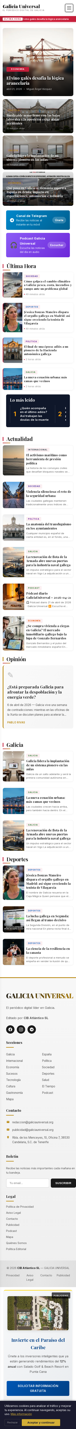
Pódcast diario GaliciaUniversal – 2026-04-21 (48, 595)
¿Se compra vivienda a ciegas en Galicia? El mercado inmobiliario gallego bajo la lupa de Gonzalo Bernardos (47, 632)
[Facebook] (10, 1029)
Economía (17, 69)
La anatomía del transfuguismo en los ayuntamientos (48, 526)
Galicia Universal (21, 6)
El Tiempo (48, 1086)
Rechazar (12, 1422)
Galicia (13, 150)
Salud (45, 1080)
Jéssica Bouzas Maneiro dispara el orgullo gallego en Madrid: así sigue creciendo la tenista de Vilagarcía (47, 317)
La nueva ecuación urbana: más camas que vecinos (45, 379)
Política (14, 110)
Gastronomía (14, 1093)
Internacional (38, 450)
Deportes (32, 307)
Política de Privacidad (20, 1206)
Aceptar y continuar (41, 1422)
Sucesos (12, 1073)
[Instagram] (21, 1029)
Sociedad (32, 276)
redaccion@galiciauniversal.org (32, 1122)
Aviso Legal (13, 1212)
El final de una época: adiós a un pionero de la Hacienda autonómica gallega (46, 350)
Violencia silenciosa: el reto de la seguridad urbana (48, 494)
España (47, 1054)
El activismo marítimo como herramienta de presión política (46, 459)
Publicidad (12, 1224)
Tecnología (13, 1080)
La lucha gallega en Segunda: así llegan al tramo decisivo (47, 918)
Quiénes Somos (16, 1243)
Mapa (10, 1099)
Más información (21, 1414)
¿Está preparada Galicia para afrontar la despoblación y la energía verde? (35, 692)
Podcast (34, 588)
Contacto (12, 1218)
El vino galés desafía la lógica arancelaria (45, 19)
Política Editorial (16, 1249)
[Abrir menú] (69, 8)
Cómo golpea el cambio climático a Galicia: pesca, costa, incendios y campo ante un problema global (48, 285)
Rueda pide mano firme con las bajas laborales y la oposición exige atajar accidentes (33, 119)
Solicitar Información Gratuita (38, 1388)
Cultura (10, 1086)
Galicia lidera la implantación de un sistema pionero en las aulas (32, 158)
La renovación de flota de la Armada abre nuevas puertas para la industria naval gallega (48, 561)
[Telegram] (31, 1029)
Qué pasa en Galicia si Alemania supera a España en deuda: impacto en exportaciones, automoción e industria (36, 192)
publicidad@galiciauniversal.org (32, 1130)
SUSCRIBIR (63, 1183)
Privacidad (12, 1275)
